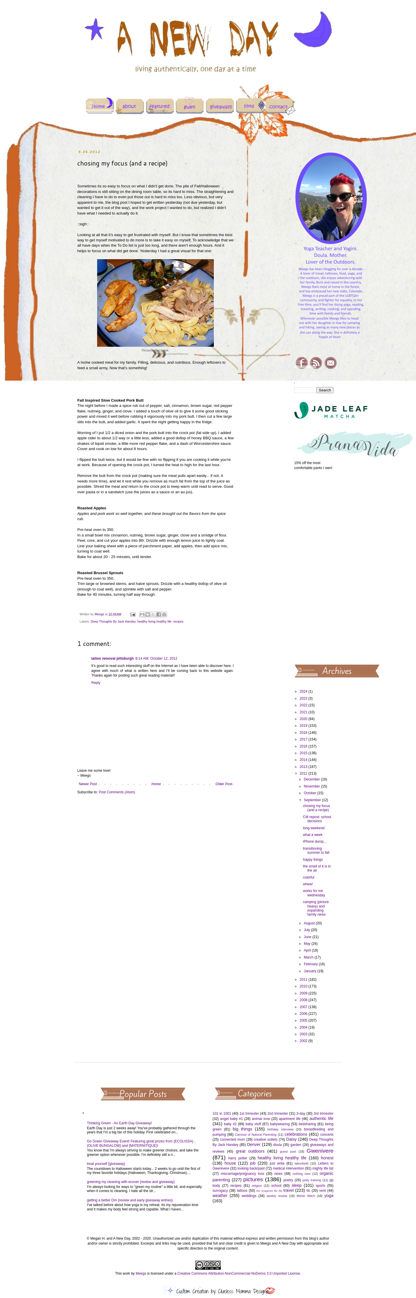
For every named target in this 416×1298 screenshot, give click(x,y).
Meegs (141, 1273)
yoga (328, 1195)
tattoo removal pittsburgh (112, 658)
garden (296, 1145)
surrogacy (220, 1191)
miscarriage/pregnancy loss (242, 1174)
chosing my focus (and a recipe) (316, 808)
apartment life (289, 1119)
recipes (178, 621)
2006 (304, 1014)
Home (156, 784)
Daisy (291, 1139)
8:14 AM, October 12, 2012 (156, 658)
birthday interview (280, 1129)
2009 (304, 993)
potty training (312, 1180)
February (311, 964)
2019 (304, 726)
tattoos (242, 1191)
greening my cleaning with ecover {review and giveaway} (131, 1182)
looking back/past (251, 1168)
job (253, 1163)
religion (257, 1185)
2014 (304, 760)
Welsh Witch (306, 1196)
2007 (304, 1007)
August (310, 923)
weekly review (277, 1196)
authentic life (321, 1118)
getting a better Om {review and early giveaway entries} (130, 1200)
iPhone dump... (314, 841)
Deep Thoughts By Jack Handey (113, 621)
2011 (304, 980)
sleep (296, 1185)
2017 (304, 739)
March (309, 957)
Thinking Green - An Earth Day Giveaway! (119, 1123)
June (308, 937)
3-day (300, 1113)
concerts (326, 1135)
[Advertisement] (314, 566)
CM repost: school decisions (317, 819)
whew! (308, 884)
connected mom (232, 1139)
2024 (304, 691)
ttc (308, 1191)
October (310, 793)
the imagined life (267, 1190)
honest (327, 1158)
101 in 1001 (222, 1113)
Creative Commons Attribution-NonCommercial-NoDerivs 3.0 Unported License (238, 1273)
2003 (304, 1034)
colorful (308, 877)
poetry (288, 1180)
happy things (313, 860)
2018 (304, 733)
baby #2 (230, 1124)
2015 (304, 753)
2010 (304, 986)
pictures (253, 1179)
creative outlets (266, 1139)
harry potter (237, 1158)
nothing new (301, 1173)
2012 (304, 773)
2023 (304, 698)
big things (242, 1129)
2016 (304, 746)
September (313, 800)
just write (277, 1163)
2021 (304, 712)
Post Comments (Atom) (117, 792)
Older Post (224, 784)
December (312, 779)
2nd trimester (278, 1113)
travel (288, 1190)
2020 (304, 719)
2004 (304, 1027)
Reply (95, 683)
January (310, 971)
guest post (288, 1151)
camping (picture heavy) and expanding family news (316, 908)
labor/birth (302, 1163)
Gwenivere (320, 1151)
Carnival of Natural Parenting (256, 1134)
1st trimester (249, 1113)
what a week (312, 835)
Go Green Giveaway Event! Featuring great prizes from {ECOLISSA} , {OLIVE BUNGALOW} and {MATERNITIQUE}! (141, 1143)
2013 (304, 767)
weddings (249, 1196)
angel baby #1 (231, 1119)
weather (220, 1195)
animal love (261, 1119)
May (307, 944)
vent (322, 1191)
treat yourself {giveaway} (106, 1164)
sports (320, 1186)
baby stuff (253, 1124)
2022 (304, 705)
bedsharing (307, 1124)
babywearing (280, 1124)
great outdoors (250, 1151)
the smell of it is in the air (317, 868)
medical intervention (288, 1168)
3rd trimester (323, 1113)
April (308, 950)
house (230, 1163)
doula (277, 1145)
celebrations (296, 1134)
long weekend (313, 828)
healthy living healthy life (154, 621)
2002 (304, 1041)
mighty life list (322, 1168)
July (307, 930)
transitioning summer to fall (316, 850)
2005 (304, 1020)
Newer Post (88, 784)
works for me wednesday (314, 893)
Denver (254, 1144)
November (312, 786)
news (278, 1174)
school (276, 1186)
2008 (304, 1000)
